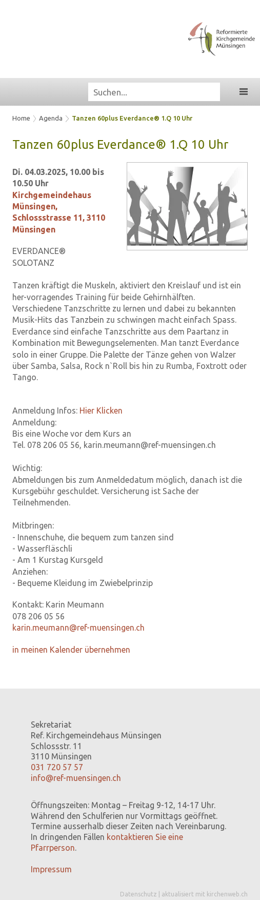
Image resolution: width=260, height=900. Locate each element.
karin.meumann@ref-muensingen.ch (78, 627)
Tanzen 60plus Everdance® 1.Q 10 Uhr (132, 118)
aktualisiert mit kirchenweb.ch (205, 894)
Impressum (51, 869)
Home (21, 118)
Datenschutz (138, 894)
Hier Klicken (101, 410)
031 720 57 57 (57, 767)
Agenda (51, 118)
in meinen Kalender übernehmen (71, 649)
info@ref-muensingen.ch (76, 777)
